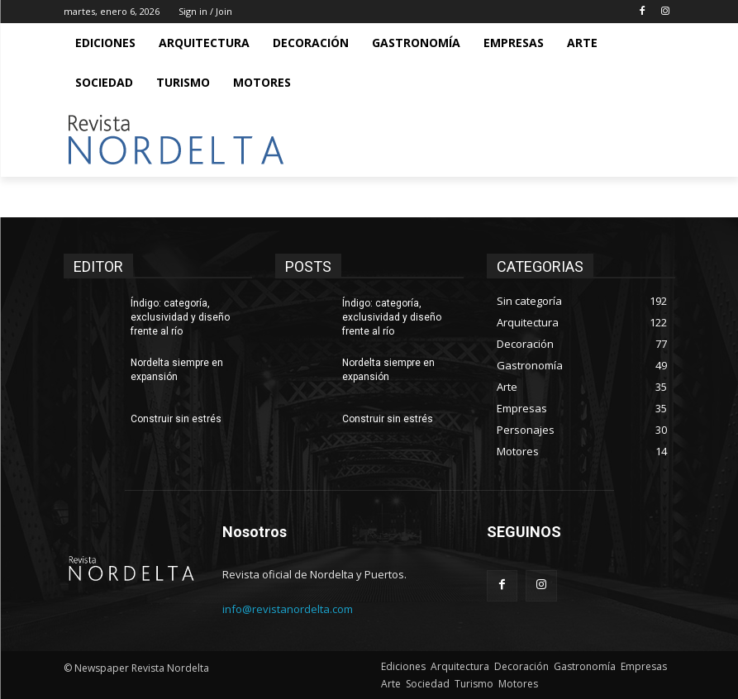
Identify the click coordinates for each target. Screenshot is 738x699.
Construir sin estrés (176, 419)
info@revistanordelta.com (287, 609)
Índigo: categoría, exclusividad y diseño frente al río (180, 317)
